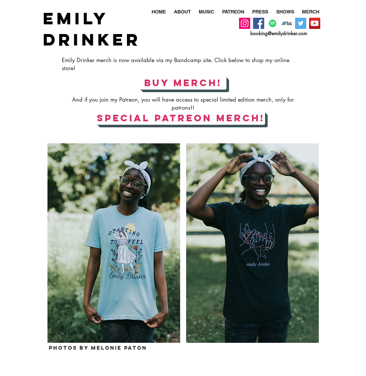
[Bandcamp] (286, 23)
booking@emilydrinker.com (278, 33)
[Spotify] (272, 23)
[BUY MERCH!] (183, 83)
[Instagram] (244, 23)
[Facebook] (258, 23)
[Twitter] (300, 23)
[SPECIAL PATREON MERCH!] (180, 118)
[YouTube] (314, 23)
